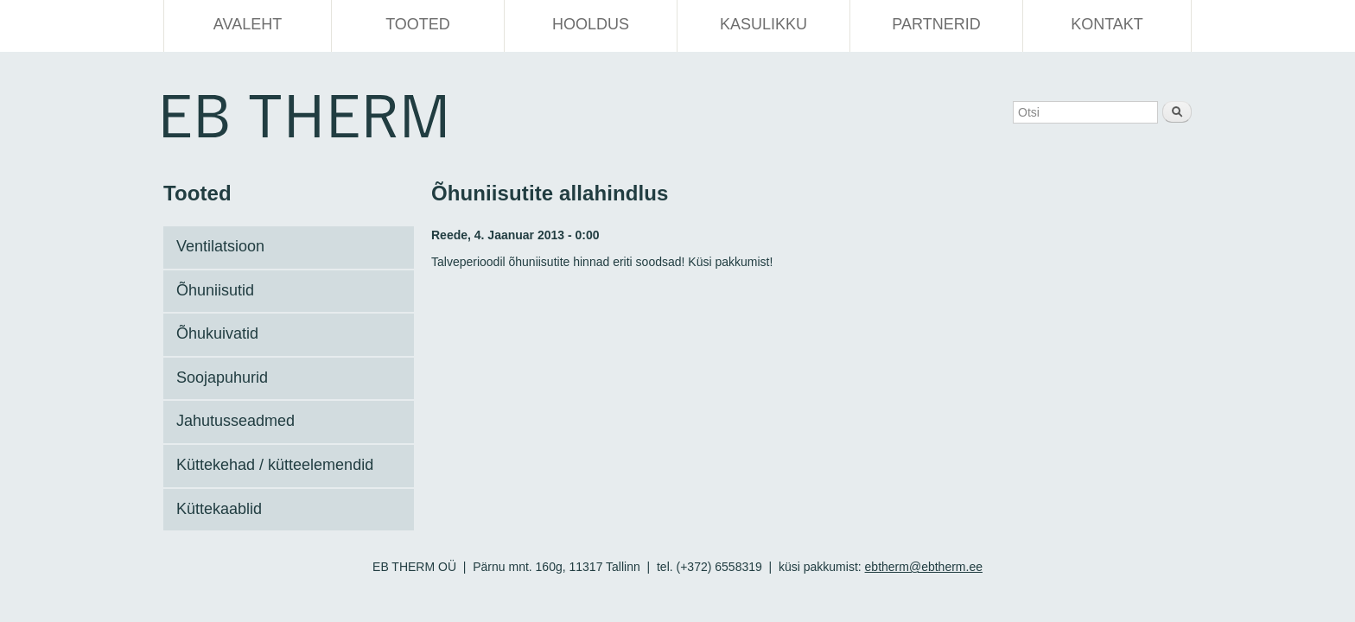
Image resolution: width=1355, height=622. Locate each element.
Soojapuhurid (222, 377)
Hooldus (590, 24)
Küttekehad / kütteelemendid (274, 464)
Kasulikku (763, 24)
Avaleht (247, 24)
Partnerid (936, 24)
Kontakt (1107, 24)
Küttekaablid (219, 508)
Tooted (417, 24)
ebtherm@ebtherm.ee (924, 567)
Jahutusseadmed (235, 420)
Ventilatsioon (220, 246)
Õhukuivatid (217, 333)
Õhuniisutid (215, 290)
